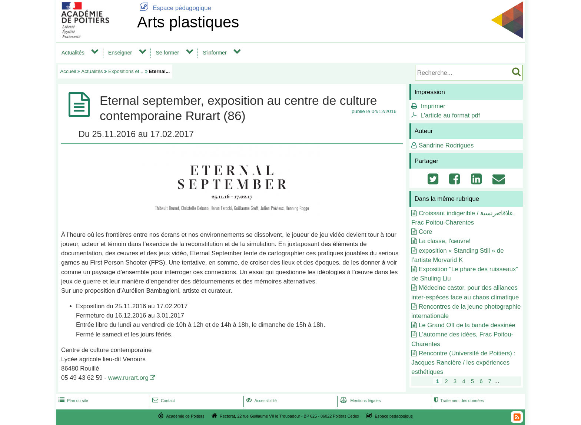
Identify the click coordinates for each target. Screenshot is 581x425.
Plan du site (72, 400)
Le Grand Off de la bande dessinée (467, 325)
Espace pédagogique (174, 7)
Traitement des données (458, 400)
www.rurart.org (128, 377)
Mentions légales (359, 400)
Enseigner (120, 53)
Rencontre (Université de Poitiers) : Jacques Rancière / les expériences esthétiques (463, 362)
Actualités (73, 53)
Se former (167, 53)
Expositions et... (125, 71)
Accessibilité (261, 400)
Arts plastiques (188, 22)
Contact (163, 400)
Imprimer (433, 106)
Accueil (68, 71)
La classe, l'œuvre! (445, 241)
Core (425, 231)
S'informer (215, 53)
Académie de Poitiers (185, 416)
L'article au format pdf (450, 115)
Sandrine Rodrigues (446, 145)
